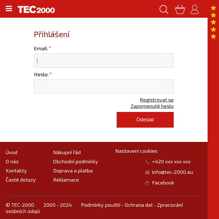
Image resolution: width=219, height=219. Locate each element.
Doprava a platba (73, 170)
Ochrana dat (139, 205)
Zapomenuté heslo (152, 106)
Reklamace (66, 179)
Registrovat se (157, 100)
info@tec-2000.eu (172, 172)
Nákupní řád (67, 152)
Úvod (11, 152)
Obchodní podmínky (75, 161)
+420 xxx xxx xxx (174, 161)
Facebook (163, 182)
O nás (12, 161)
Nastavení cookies (136, 151)
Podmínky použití (100, 205)
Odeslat (145, 119)
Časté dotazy (21, 179)
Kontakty (16, 170)
